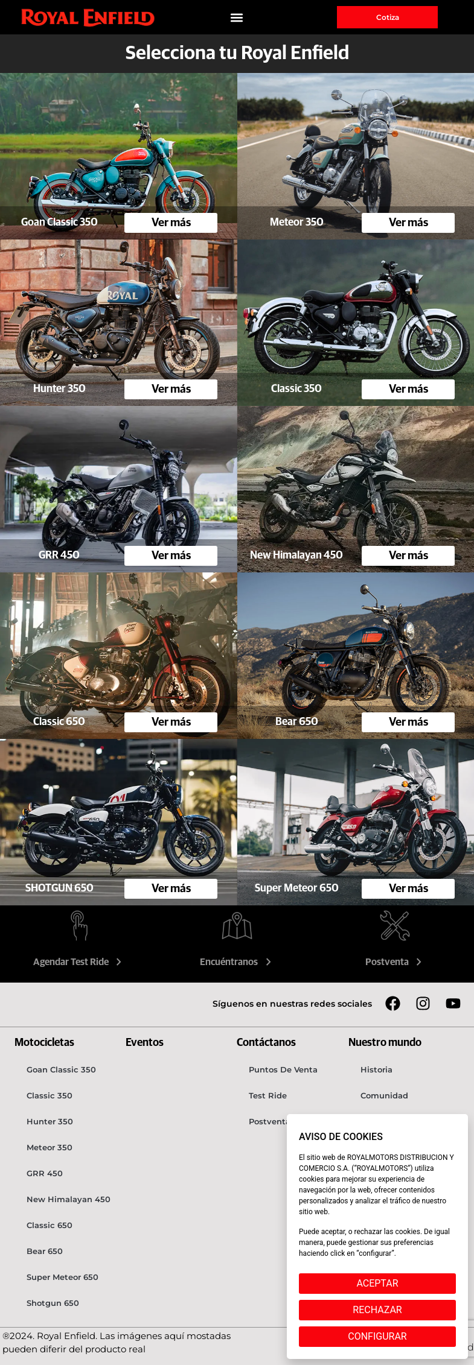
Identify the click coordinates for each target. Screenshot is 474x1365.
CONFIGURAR (377, 1336)
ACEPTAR (377, 1283)
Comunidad (384, 1095)
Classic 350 (49, 1095)
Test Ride (268, 1095)
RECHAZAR (377, 1310)
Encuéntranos (237, 962)
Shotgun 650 (53, 1303)
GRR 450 (45, 1173)
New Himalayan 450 (68, 1199)
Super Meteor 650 (62, 1277)
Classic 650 (49, 1225)
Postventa (395, 962)
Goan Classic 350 (61, 1069)
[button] (237, 17)
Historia (376, 1069)
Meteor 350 (49, 1147)
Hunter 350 (50, 1121)
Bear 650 (45, 1251)
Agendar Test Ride (79, 962)
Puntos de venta (283, 1069)
